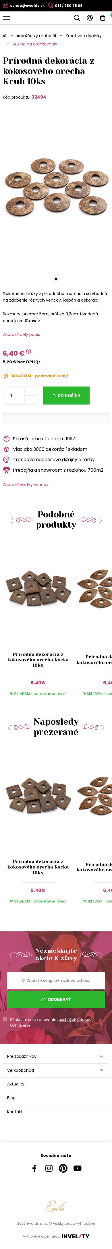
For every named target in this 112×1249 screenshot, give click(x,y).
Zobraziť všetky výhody (26, 484)
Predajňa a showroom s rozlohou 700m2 (53, 470)
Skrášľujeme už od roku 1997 (39, 439)
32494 (39, 97)
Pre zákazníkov (21, 1056)
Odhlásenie (20, 1025)
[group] (39, 621)
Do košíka (69, 395)
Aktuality (15, 1084)
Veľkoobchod (20, 1070)
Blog (11, 1098)
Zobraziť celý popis (21, 334)
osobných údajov (74, 1019)
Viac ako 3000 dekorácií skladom (45, 449)
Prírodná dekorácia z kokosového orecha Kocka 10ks (38, 660)
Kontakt (15, 1112)
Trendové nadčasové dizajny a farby (49, 459)
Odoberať (56, 999)
